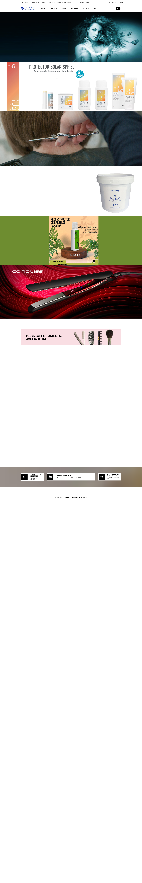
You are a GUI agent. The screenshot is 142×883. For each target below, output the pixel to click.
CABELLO (43, 8)
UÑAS (64, 8)
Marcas (86, 8)
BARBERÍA (74, 8)
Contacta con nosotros (117, 2)
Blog (96, 8)
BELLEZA (54, 8)
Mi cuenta (24, 2)
